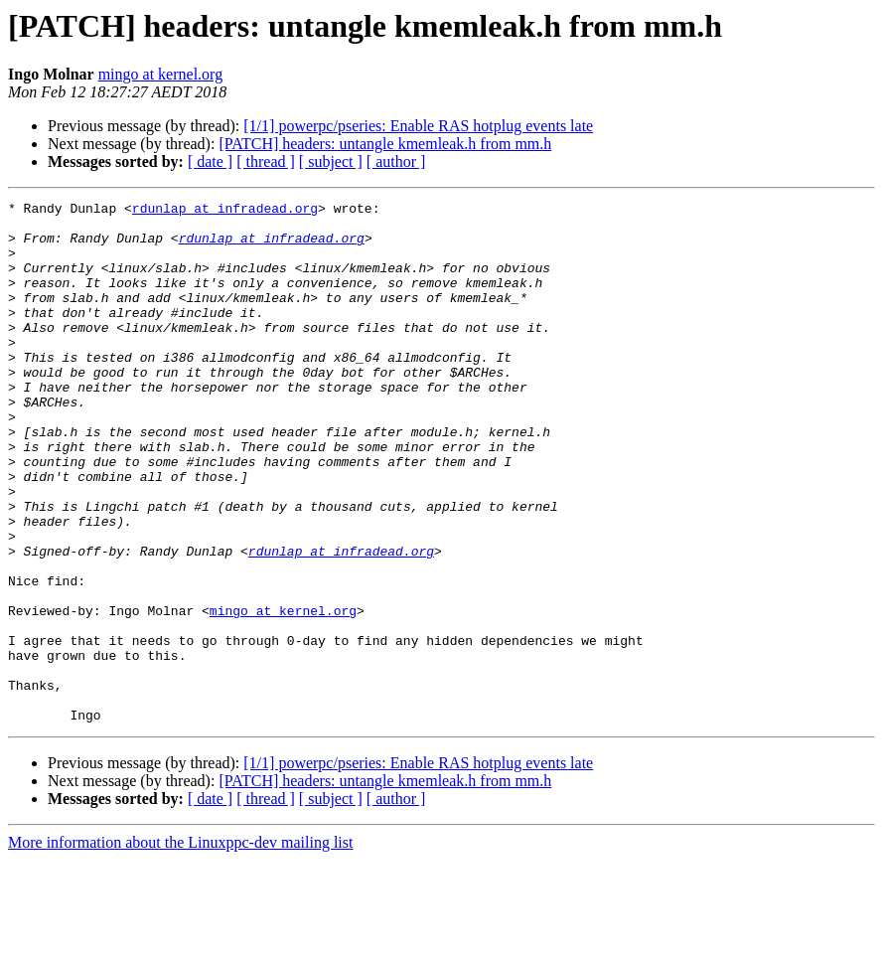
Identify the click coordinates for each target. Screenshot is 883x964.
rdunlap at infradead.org (225, 211)
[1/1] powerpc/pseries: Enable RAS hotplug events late (418, 125)
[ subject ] (331, 161)
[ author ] (396, 161)
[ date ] (210, 161)
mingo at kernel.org (160, 74)
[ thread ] (265, 161)
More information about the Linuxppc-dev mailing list (180, 946)
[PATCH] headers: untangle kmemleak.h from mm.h (385, 143)
